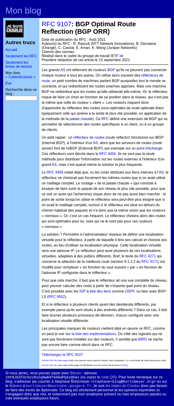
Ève (8, 83)
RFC (105, 119)
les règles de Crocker (123, 386)
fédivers (15, 386)
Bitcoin (75, 373)
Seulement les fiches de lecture (18, 64)
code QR (108, 377)
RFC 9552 (56, 297)
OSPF (129, 291)
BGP (111, 70)
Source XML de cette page (54, 365)
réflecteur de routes (89, 137)
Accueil (11, 50)
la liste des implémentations (94, 334)
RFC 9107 (56, 24)
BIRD (142, 339)
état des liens (100, 291)
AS (62, 70)
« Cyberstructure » (20, 77)
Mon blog (23, 10)
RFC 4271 (147, 256)
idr (121, 56)
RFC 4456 (107, 154)
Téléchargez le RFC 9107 (62, 355)
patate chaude (81, 119)
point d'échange (149, 148)
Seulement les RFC (21, 56)
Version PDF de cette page (55, 360)
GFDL (124, 365)
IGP (83, 291)
